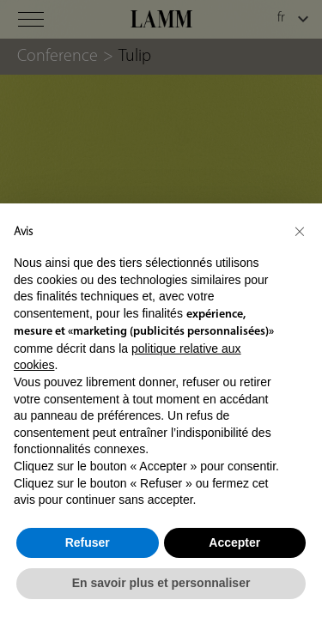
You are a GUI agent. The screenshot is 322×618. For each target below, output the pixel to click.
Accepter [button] (234, 542)
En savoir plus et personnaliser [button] (161, 583)
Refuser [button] (87, 542)
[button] (299, 231)
